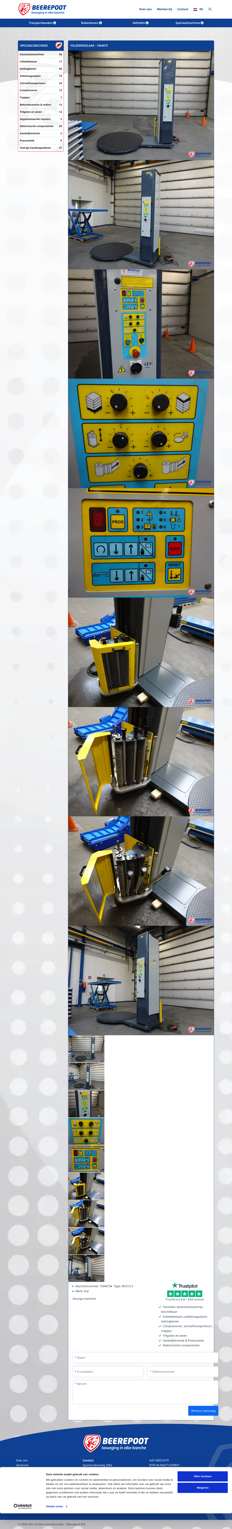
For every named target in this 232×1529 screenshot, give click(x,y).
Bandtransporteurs (28, 1470)
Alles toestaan (203, 1491)
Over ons (145, 9)
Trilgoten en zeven (41, 112)
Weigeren (202, 1503)
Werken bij (164, 9)
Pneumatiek (41, 140)
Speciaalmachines (190, 23)
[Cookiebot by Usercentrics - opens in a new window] (22, 1522)
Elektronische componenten (41, 126)
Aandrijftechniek (41, 133)
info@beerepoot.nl (97, 1479)
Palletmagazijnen (41, 76)
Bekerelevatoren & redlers (41, 105)
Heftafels (141, 23)
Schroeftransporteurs (41, 83)
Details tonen (54, 1522)
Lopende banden (27, 1479)
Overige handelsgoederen (41, 148)
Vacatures (22, 1465)
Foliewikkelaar (41, 61)
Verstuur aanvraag (203, 1411)
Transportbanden (42, 23)
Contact (182, 9)
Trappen (41, 97)
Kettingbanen (41, 69)
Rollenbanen (91, 23)
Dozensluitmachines (41, 54)
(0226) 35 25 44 (94, 1475)
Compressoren (41, 90)
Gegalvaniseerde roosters (41, 119)
